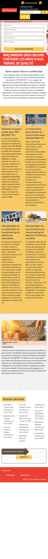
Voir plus (24, 457)
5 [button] (28, 385)
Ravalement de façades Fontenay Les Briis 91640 (9, 420)
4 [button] (26, 385)
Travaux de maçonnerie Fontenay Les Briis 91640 (40, 415)
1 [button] (19, 385)
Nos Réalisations (9, 10)
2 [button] (21, 385)
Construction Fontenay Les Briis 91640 (40, 435)
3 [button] (24, 385)
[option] (24, 348)
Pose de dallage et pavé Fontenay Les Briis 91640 (25, 408)
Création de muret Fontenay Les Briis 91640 (25, 418)
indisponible (29, 3)
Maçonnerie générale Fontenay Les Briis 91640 (40, 426)
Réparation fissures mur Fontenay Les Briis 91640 (9, 408)
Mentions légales (40, 479)
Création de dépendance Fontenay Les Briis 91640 (24, 428)
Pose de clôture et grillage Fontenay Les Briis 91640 (9, 432)
